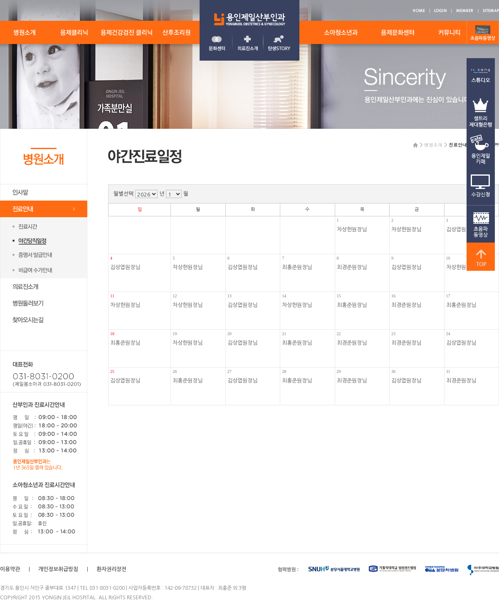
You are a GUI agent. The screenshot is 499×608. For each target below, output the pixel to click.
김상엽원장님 (125, 267)
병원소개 (433, 145)
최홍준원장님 (297, 267)
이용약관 (10, 569)
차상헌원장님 (352, 229)
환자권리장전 (111, 569)
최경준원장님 (352, 267)
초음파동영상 (482, 38)
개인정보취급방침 (58, 569)
